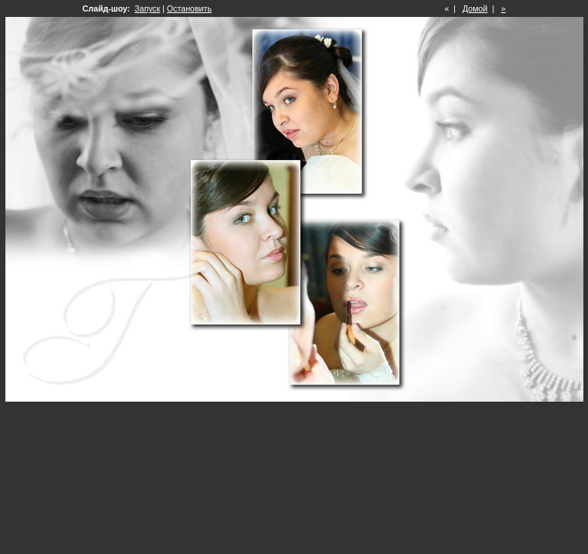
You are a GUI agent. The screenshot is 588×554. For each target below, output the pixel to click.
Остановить (189, 8)
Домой (475, 8)
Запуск (147, 8)
